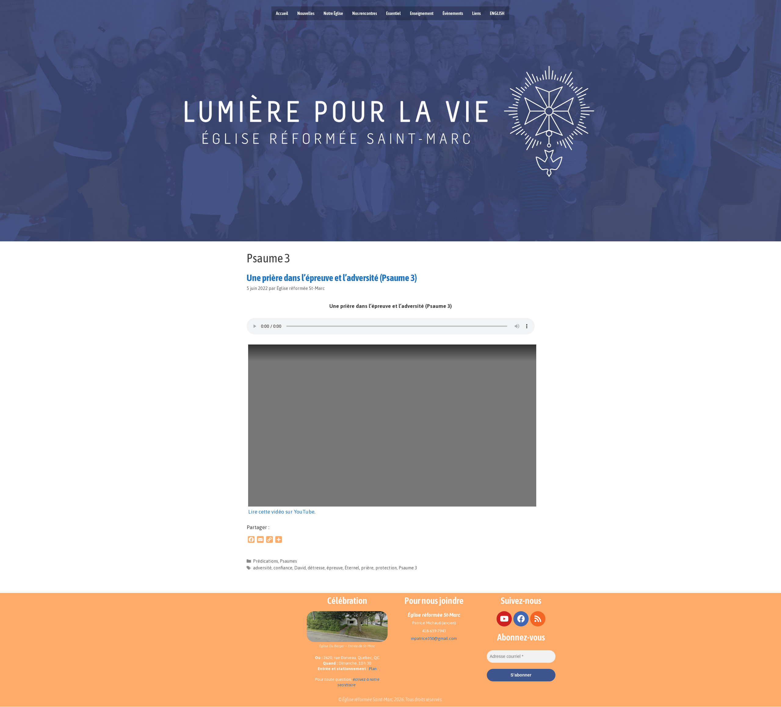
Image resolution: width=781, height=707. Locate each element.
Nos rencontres (364, 13)
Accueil (282, 13)
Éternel (352, 567)
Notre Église (333, 13)
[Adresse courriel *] (521, 656)
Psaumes (288, 561)
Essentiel (393, 13)
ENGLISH (497, 13)
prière (367, 567)
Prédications (265, 561)
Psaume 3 (408, 567)
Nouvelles (305, 13)
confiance (282, 567)
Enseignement (421, 13)
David (300, 567)
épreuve (335, 567)
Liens (476, 13)
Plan (373, 668)
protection (386, 567)
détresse (316, 567)
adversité (262, 567)
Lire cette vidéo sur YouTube (281, 512)
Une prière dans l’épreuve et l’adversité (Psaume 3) (332, 277)
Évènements (453, 13)
